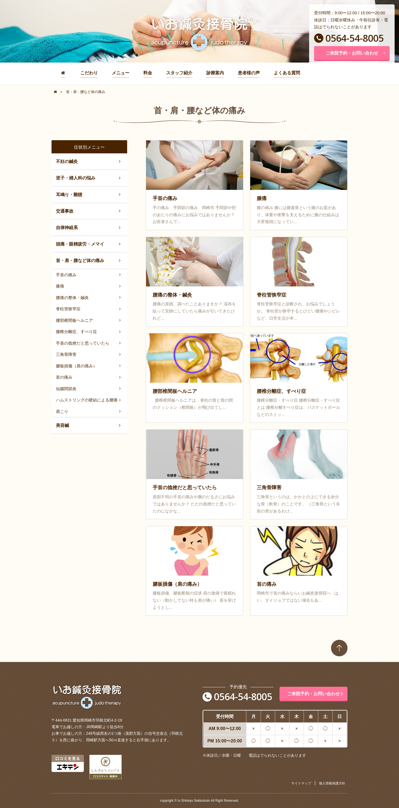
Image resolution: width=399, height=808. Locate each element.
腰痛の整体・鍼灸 (72, 297)
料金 (147, 73)
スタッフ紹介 (179, 73)
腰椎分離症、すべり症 (76, 331)
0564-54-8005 (349, 38)
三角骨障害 (66, 354)
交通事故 (64, 211)
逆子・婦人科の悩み (75, 178)
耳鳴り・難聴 (69, 194)
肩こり (62, 411)
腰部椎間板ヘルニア (74, 320)
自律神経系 (67, 227)
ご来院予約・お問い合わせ (355, 53)
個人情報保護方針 (332, 783)
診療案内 (215, 73)
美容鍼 (62, 425)
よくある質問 (287, 73)
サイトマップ (301, 783)
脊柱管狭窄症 (68, 308)
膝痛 (60, 286)
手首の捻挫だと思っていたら (82, 343)
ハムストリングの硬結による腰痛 (87, 400)
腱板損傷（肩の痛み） (76, 366)
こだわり (89, 73)
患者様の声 (249, 73)
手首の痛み (66, 274)
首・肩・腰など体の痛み (80, 260)
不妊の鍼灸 (67, 161)
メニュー (120, 73)
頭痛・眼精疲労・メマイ (80, 244)
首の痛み (64, 377)
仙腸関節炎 (66, 388)
